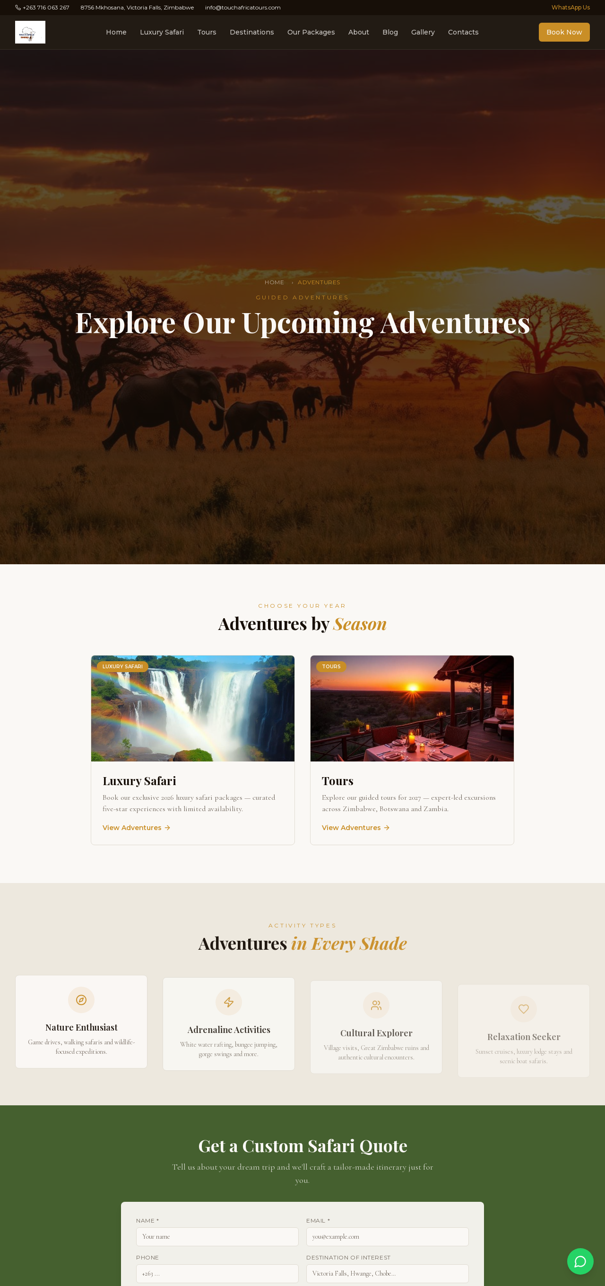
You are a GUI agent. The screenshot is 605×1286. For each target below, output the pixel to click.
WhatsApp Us (571, 7)
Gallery (423, 32)
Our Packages (311, 32)
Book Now (564, 32)
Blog (390, 32)
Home (116, 32)
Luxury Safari (162, 32)
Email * (318, 1220)
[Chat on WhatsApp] (580, 1261)
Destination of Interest (348, 1257)
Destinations (252, 32)
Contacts (463, 32)
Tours (206, 32)
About (358, 32)
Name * (147, 1220)
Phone (147, 1257)
